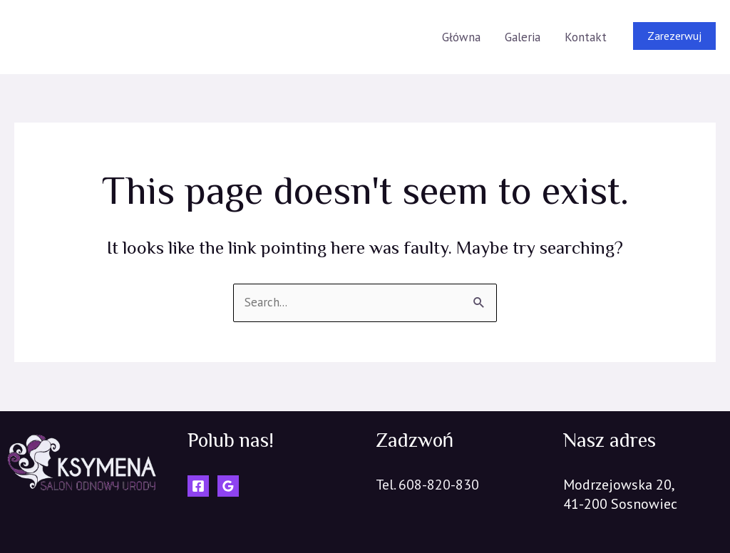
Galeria (522, 37)
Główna (461, 37)
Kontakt (586, 37)
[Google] (228, 486)
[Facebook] (198, 486)
